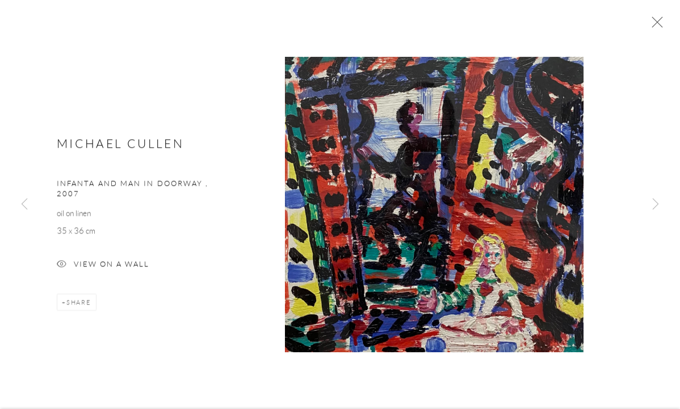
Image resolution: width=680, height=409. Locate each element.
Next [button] (655, 204)
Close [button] (654, 25)
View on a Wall (103, 266)
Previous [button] (24, 204)
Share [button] (78, 303)
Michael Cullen (120, 144)
